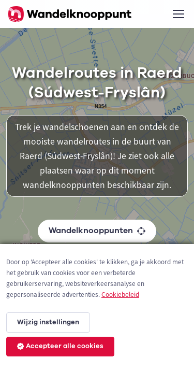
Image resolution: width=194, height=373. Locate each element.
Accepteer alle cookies (60, 346)
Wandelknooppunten (97, 230)
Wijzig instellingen (48, 322)
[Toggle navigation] (178, 14)
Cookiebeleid (120, 294)
